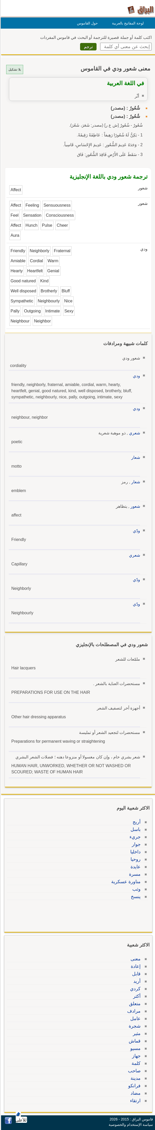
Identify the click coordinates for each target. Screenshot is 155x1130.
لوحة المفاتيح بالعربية (127, 23)
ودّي (135, 531)
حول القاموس (86, 23)
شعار (135, 457)
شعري (133, 433)
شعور (134, 506)
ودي (135, 376)
